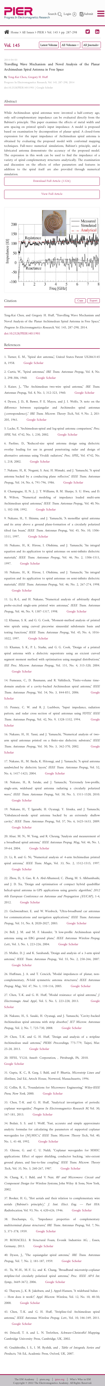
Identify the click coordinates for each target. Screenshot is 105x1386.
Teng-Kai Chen (17, 77)
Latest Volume (48, 45)
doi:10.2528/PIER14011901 (19, 87)
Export (93, 300)
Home (15, 33)
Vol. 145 (52, 33)
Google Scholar (44, 87)
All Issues (28, 33)
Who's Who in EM (80, 1380)
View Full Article (52, 194)
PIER (40, 33)
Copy (80, 300)
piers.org (45, 1380)
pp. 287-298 (69, 33)
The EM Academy (24, 1380)
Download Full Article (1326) (52, 181)
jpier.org (59, 1380)
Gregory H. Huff (38, 77)
